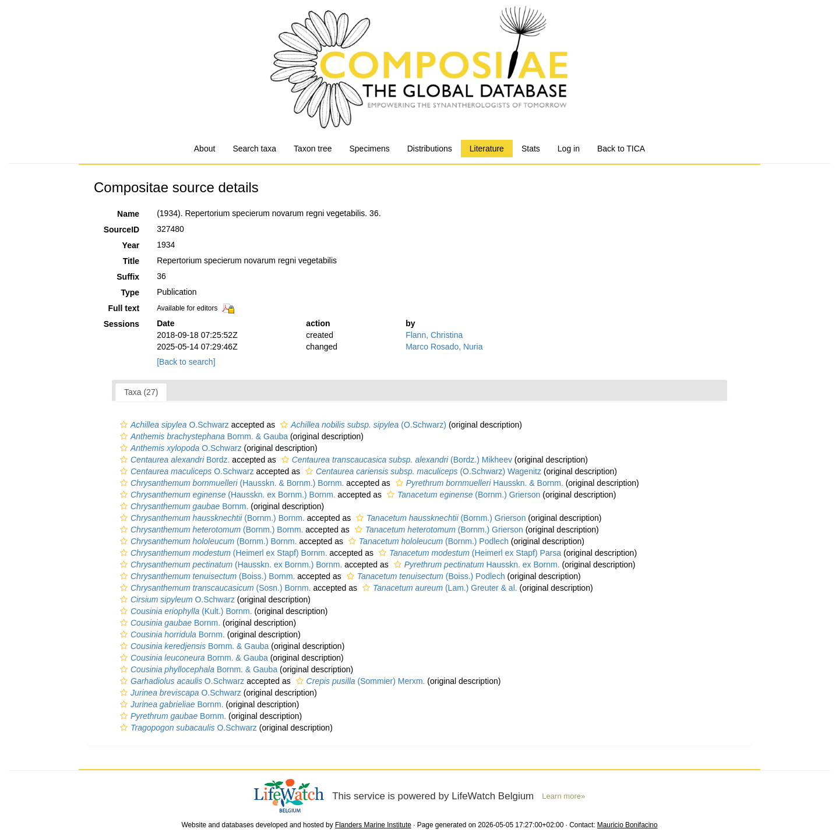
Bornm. (182, 506)
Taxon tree (313, 148)
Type (130, 292)
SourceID (121, 229)
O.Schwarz (173, 424)
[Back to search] (186, 361)
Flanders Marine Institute (373, 825)
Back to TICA (621, 148)
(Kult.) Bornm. (184, 611)
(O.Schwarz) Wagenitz (421, 471)
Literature (487, 148)
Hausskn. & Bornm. (478, 483)
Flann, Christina (434, 335)
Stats (530, 148)
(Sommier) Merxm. (359, 681)
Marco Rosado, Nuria (444, 346)
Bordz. (173, 459)
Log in (569, 148)
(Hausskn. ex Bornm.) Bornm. (226, 494)
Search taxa (254, 148)
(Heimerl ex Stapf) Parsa (468, 553)
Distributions (429, 148)
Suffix (128, 276)
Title (131, 261)
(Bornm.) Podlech (427, 541)
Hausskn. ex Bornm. (475, 564)
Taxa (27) (141, 392)
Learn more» (563, 796)
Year (131, 245)
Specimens (369, 148)
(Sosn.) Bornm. (214, 587)
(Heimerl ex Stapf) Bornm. (222, 553)
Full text (123, 308)
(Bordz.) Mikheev (395, 459)
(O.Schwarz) (361, 424)
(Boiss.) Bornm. (206, 576)
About (205, 148)
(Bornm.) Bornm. (211, 518)
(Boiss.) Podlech (424, 576)
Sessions (121, 324)
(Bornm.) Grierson (462, 494)
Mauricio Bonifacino (627, 825)
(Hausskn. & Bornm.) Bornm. (230, 483)
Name (128, 213)
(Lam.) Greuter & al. (438, 587)
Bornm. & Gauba (202, 436)
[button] (124, 425)
